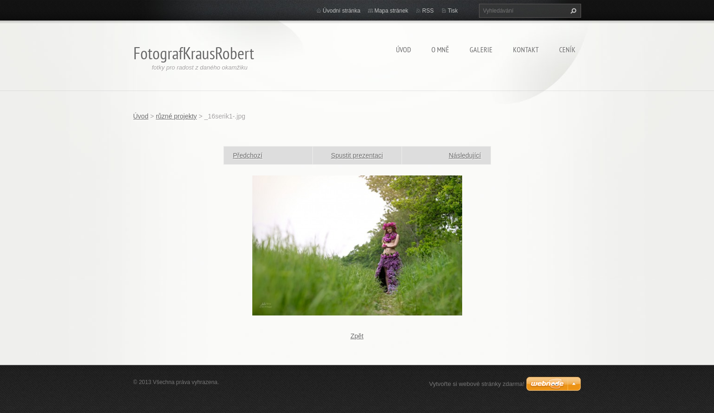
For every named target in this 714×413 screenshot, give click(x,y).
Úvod (403, 49)
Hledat (572, 11)
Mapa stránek (391, 10)
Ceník (567, 49)
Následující (465, 155)
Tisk (453, 10)
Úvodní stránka (341, 10)
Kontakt (526, 49)
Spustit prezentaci (357, 155)
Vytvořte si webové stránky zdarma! (477, 383)
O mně (440, 49)
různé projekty (176, 116)
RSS (428, 10)
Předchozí (248, 155)
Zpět (356, 336)
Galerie (481, 49)
